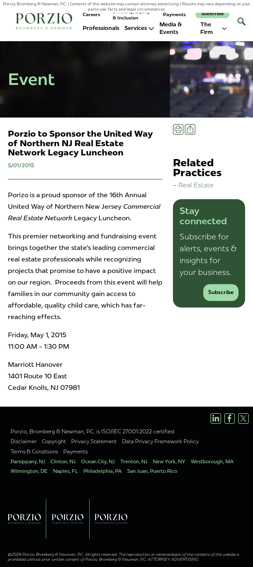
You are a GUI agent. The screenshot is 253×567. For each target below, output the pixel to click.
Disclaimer (24, 441)
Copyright (54, 441)
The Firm (213, 28)
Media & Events (170, 28)
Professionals (101, 28)
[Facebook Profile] (229, 418)
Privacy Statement (94, 441)
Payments (174, 14)
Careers (91, 14)
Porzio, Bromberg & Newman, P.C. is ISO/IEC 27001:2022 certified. (93, 431)
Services (139, 28)
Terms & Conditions (34, 451)
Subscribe (212, 13)
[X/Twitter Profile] (243, 418)
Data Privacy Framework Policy (160, 441)
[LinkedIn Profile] (216, 418)
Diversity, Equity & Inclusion (131, 14)
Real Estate (196, 185)
